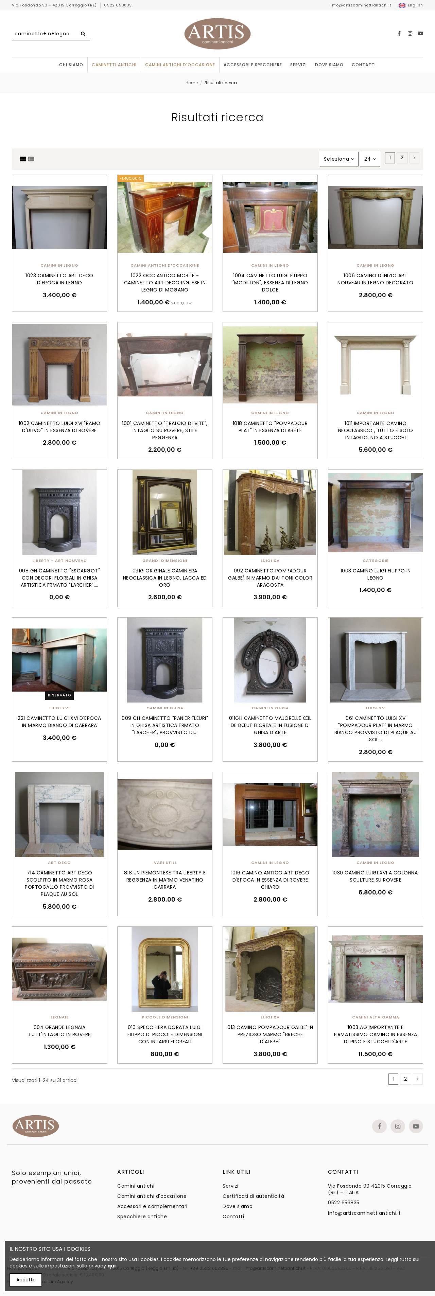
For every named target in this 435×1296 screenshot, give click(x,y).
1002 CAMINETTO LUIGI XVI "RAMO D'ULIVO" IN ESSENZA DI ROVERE (60, 427)
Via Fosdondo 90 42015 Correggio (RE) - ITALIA (370, 1189)
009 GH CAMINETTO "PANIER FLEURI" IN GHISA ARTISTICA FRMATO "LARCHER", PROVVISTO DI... (165, 725)
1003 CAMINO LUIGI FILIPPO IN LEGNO (376, 574)
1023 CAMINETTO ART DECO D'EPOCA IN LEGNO (59, 279)
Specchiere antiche (142, 1216)
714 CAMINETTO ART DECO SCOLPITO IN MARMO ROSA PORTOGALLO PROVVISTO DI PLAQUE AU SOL (59, 883)
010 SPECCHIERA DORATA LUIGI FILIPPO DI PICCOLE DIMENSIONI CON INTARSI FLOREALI (165, 1034)
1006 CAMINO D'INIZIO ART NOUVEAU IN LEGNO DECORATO (375, 279)
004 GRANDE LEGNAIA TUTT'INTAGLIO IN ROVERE (59, 1031)
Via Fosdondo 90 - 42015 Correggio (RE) (55, 5)
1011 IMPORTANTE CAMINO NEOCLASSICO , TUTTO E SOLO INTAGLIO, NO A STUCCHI (375, 430)
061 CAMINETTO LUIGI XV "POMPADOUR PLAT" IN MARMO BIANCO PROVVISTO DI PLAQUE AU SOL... (375, 729)
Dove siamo (238, 1206)
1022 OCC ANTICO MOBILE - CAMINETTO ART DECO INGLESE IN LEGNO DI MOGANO (165, 282)
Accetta (26, 1279)
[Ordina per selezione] (339, 159)
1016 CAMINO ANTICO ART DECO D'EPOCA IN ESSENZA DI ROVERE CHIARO (270, 879)
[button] (253, 65)
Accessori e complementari (152, 1206)
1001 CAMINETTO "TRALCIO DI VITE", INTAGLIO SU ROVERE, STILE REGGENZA (165, 430)
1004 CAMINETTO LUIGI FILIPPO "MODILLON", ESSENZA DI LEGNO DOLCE (270, 282)
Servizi (231, 1186)
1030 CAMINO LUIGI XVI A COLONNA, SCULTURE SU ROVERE (375, 876)
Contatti (233, 1216)
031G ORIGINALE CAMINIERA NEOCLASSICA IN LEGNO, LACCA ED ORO (165, 577)
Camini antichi (135, 1186)
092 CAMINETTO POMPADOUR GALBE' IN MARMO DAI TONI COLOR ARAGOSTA (270, 577)
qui (111, 1265)
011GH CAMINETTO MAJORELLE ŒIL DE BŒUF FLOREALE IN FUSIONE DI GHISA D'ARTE (270, 725)
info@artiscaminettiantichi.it (361, 5)
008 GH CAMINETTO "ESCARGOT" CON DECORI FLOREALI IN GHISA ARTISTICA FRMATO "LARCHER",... (59, 577)
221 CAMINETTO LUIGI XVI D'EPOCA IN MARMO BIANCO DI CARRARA (59, 722)
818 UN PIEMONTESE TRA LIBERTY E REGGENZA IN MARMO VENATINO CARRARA (165, 879)
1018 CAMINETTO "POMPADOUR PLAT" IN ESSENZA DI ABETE (270, 427)
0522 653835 (118, 5)
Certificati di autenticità (253, 1196)
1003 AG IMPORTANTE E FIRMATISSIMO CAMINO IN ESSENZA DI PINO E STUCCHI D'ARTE (375, 1034)
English (411, 5)
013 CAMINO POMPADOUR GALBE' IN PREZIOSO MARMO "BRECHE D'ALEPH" (270, 1034)
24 (370, 159)
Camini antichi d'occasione (152, 1196)
